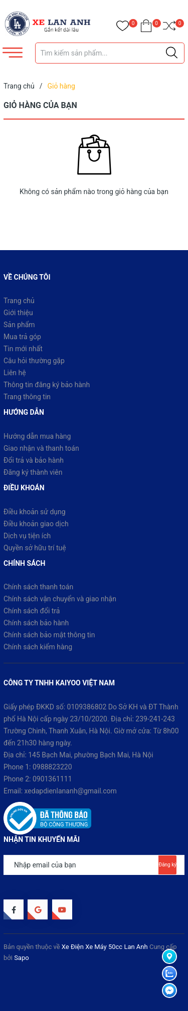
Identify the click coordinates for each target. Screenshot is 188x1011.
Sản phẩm (19, 325)
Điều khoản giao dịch (36, 524)
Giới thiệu (18, 313)
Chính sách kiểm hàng (38, 647)
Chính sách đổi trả (32, 611)
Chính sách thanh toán (38, 587)
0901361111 (52, 779)
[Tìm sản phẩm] (110, 53)
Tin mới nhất (23, 349)
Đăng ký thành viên (33, 472)
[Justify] (171, 53)
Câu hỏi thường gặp (34, 361)
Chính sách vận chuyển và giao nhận (60, 599)
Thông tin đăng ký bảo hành (47, 385)
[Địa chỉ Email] (94, 865)
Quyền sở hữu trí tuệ (35, 548)
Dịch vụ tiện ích (27, 536)
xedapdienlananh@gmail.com (71, 791)
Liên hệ (15, 373)
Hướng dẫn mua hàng (37, 436)
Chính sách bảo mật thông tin (49, 635)
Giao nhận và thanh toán (41, 448)
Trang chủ (19, 301)
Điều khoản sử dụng (35, 512)
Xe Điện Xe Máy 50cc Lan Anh (105, 946)
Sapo (21, 957)
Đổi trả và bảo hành (34, 460)
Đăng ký (167, 864)
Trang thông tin (27, 397)
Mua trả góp (22, 337)
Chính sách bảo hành (36, 623)
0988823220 (52, 767)
